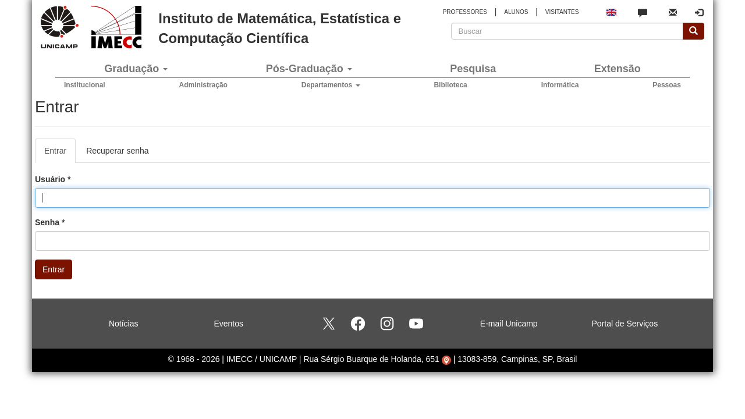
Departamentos (330, 85)
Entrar (60, 154)
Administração (203, 85)
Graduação (136, 68)
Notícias (124, 323)
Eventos (228, 323)
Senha (50, 222)
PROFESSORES (465, 12)
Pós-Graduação (309, 68)
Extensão (617, 68)
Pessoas (666, 85)
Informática (560, 85)
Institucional (84, 85)
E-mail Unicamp (509, 323)
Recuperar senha (117, 150)
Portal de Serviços (625, 323)
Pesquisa (473, 68)
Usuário (52, 179)
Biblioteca (450, 85)
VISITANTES (562, 12)
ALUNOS (516, 12)
